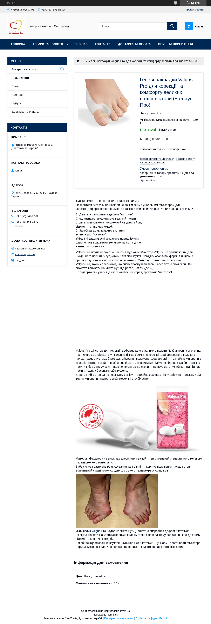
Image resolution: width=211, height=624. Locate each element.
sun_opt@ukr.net (25, 254)
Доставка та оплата (134, 44)
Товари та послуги (47, 44)
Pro (162, 208)
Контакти (102, 44)
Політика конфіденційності (151, 618)
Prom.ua (125, 611)
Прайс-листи (20, 77)
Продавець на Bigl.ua (105, 614)
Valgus (96, 531)
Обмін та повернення (175, 44)
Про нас (81, 44)
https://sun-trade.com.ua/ (30, 248)
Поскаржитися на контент (119, 618)
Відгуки (16, 103)
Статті (16, 86)
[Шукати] (172, 26)
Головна (18, 44)
